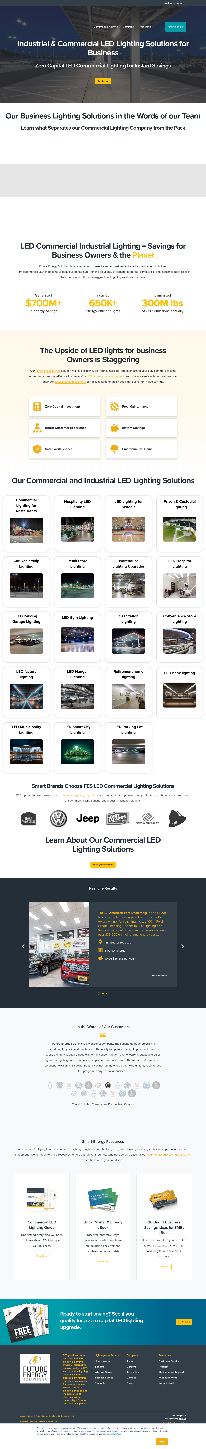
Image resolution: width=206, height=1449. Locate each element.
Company (125, 15)
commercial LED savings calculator (169, 1159)
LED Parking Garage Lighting (26, 621)
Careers (131, 1373)
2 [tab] (102, 998)
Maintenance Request (171, 1378)
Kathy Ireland (166, 1389)
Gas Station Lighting (129, 621)
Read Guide (42, 1262)
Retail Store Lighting (77, 566)
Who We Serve (103, 1378)
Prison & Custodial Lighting (180, 507)
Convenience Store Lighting (179, 621)
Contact (131, 1384)
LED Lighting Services (103, 867)
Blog (129, 1389)
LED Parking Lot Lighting (128, 732)
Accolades (133, 1378)
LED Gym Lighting (77, 620)
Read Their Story (156, 980)
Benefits (99, 1373)
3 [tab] (106, 998)
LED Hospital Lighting (179, 566)
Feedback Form (168, 1384)
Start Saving (173, 15)
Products (100, 1389)
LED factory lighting (26, 677)
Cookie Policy (116, 1434)
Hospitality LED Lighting (77, 507)
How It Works (102, 1367)
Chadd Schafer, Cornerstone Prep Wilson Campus (103, 1109)
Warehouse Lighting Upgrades (128, 566)
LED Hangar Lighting (77, 677)
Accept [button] (162, 1441)
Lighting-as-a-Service (102, 15)
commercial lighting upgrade (77, 797)
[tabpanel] (103, 949)
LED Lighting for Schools (128, 507)
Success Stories (104, 1384)
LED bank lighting (179, 675)
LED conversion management (105, 378)
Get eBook (103, 1267)
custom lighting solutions (70, 383)
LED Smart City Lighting (77, 732)
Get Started (103, 82)
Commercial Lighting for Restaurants (26, 508)
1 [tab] (98, 998)
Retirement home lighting (128, 677)
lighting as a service (48, 372)
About (130, 1367)
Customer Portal (173, 3)
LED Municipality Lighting (26, 732)
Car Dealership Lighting (26, 566)
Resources (142, 15)
